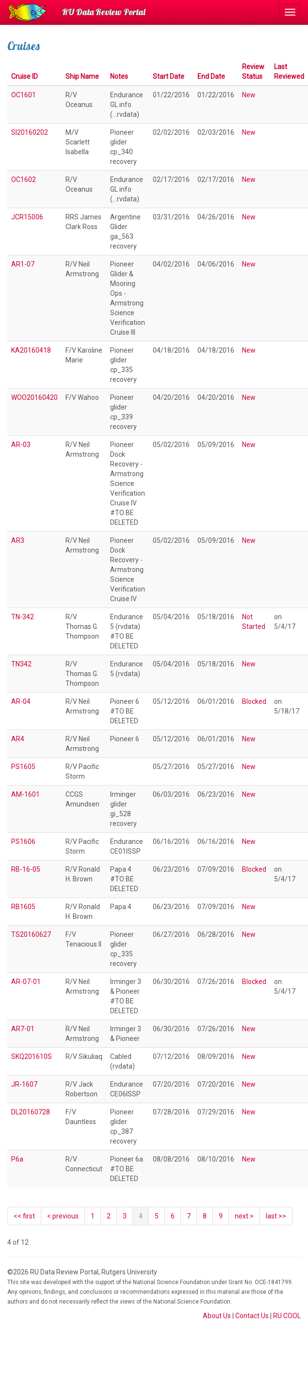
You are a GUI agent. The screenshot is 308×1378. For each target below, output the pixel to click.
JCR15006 (27, 217)
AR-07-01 (26, 981)
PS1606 (23, 841)
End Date (211, 76)
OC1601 (23, 95)
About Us (217, 1316)
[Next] (244, 1216)
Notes (119, 76)
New (249, 95)
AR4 (17, 739)
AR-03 (21, 444)
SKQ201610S (31, 1056)
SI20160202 (29, 132)
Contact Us (252, 1316)
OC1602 (23, 179)
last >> (276, 1216)
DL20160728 (30, 1112)
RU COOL (287, 1316)
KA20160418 (31, 350)
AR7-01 (22, 1029)
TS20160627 (31, 934)
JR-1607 (24, 1084)
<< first (24, 1216)
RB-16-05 (25, 869)
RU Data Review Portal (104, 12)
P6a (17, 1159)
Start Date (168, 76)
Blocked (254, 701)
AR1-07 (22, 264)
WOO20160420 (34, 397)
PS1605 (23, 766)
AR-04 (21, 701)
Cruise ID (24, 76)
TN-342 (22, 617)
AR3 (17, 540)
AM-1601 (25, 794)
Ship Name (82, 76)
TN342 (21, 664)
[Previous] (63, 1216)
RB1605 (23, 907)
